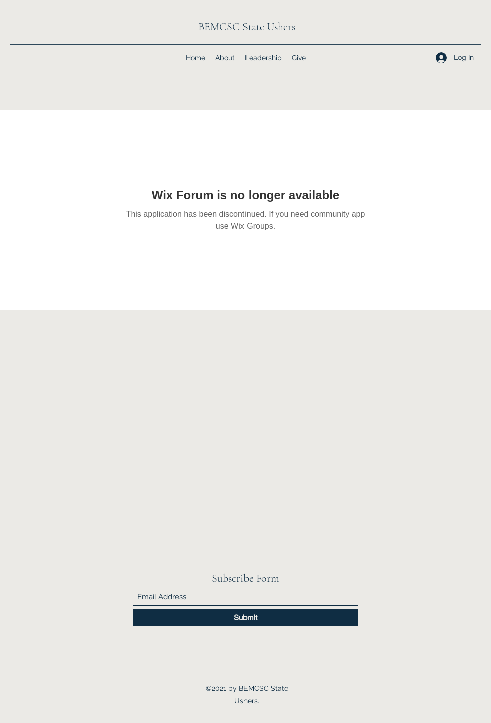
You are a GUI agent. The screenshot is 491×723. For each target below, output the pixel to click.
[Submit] (245, 617)
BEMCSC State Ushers (246, 26)
